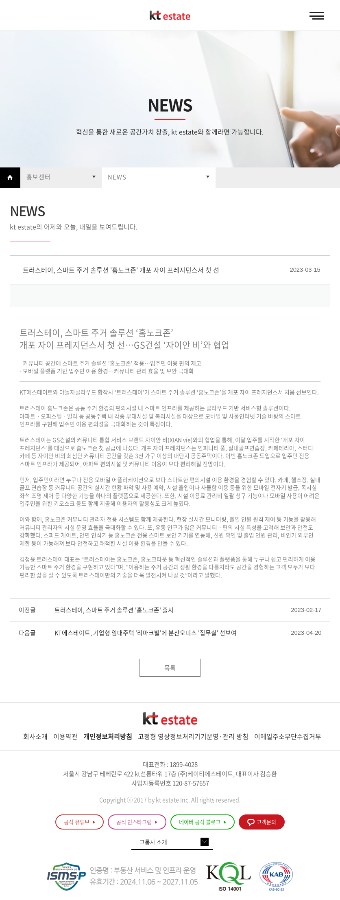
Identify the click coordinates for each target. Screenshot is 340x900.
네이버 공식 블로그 (202, 822)
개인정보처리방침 (107, 736)
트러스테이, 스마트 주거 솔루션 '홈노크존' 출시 (114, 610)
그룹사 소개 (153, 842)
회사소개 (35, 736)
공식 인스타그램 (136, 822)
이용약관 (65, 736)
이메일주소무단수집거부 (287, 736)
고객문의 (261, 822)
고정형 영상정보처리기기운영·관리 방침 (193, 736)
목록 (170, 667)
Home (10, 177)
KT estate (170, 16)
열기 (61, 177)
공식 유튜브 (79, 822)
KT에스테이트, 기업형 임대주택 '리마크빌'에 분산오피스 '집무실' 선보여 (145, 633)
